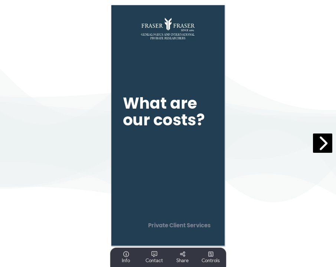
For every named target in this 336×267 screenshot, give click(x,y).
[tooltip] (126, 257)
